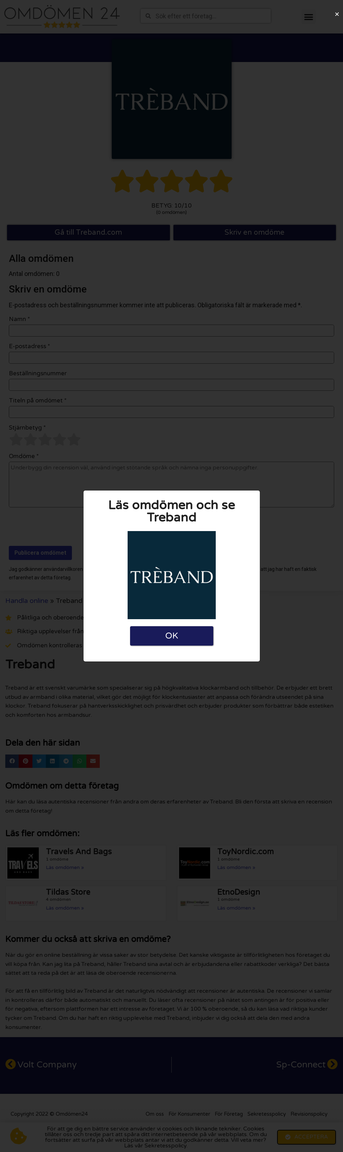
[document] (171, 576)
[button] (337, 14)
